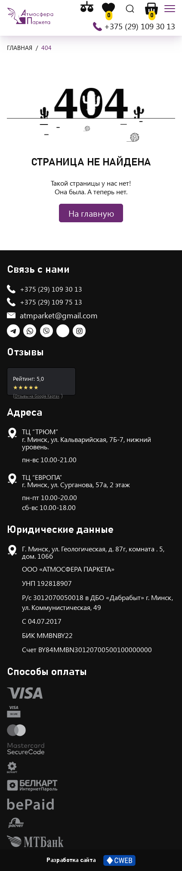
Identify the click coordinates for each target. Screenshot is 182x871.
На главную (91, 213)
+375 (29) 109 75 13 (51, 301)
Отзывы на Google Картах (37, 395)
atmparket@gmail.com (59, 315)
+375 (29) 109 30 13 (139, 26)
